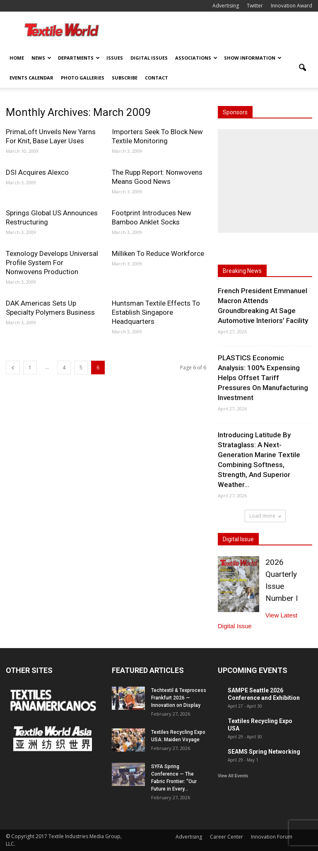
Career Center (226, 836)
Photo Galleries (82, 78)
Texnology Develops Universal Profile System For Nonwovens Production (52, 262)
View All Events (233, 776)
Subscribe (124, 78)
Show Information (253, 58)
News (41, 58)
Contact (156, 78)
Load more (265, 515)
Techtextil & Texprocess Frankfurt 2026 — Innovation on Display (178, 697)
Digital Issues (149, 58)
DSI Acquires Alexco (37, 172)
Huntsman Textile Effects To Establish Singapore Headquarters (156, 312)
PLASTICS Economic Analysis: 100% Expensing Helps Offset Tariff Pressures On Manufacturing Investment (263, 378)
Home (17, 58)
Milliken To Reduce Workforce (158, 253)
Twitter (255, 5)
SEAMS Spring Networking (264, 751)
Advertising (225, 5)
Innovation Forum (271, 836)
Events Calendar (31, 78)
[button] (302, 68)
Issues (114, 58)
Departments (79, 58)
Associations (196, 58)
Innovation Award (291, 5)
